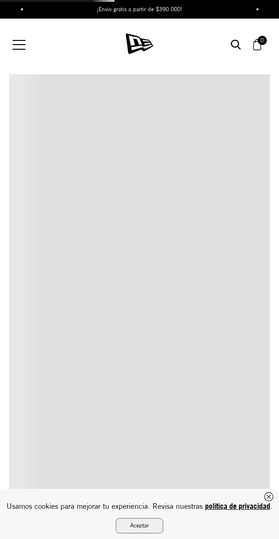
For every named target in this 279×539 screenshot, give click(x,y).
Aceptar (139, 525)
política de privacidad (237, 506)
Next (257, 9)
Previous (21, 9)
